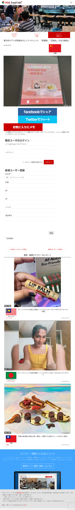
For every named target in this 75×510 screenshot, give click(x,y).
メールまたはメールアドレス (15, 144)
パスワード (9, 152)
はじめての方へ (14, 35)
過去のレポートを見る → (56, 249)
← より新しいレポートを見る (17, 249)
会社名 (8, 174)
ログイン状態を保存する (34, 162)
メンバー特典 (37, 35)
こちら (24, 505)
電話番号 (8, 215)
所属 (7, 182)
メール (8, 207)
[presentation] (20, 226)
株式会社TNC (20, 493)
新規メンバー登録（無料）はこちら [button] (37, 466)
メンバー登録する (59, 35)
